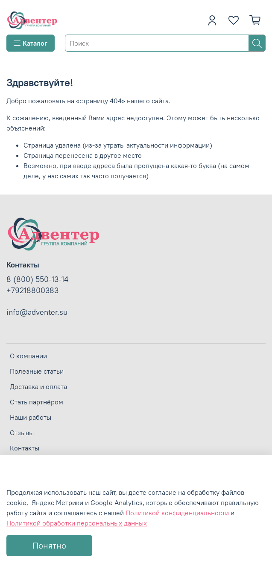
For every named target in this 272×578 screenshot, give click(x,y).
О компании (28, 355)
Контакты (24, 448)
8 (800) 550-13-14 (37, 279)
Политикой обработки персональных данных (76, 523)
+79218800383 (32, 290)
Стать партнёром (36, 402)
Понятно (49, 545)
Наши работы (30, 417)
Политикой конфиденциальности (177, 512)
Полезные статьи (37, 371)
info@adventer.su (36, 312)
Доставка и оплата (38, 386)
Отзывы (22, 432)
